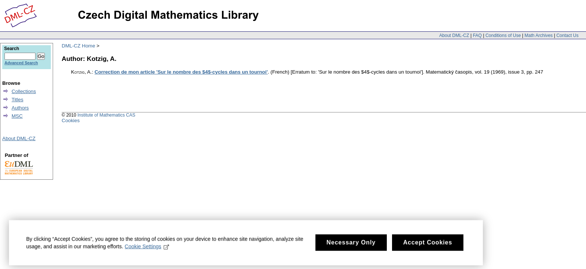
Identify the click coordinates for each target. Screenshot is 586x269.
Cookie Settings (147, 251)
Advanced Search (21, 63)
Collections (24, 91)
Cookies (71, 120)
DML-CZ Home (78, 46)
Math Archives (538, 35)
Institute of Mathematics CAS (106, 115)
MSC (17, 116)
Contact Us (567, 35)
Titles (17, 99)
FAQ (477, 35)
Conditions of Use (503, 35)
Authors (20, 108)
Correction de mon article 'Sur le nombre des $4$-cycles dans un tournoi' (181, 72)
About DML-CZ (454, 35)
